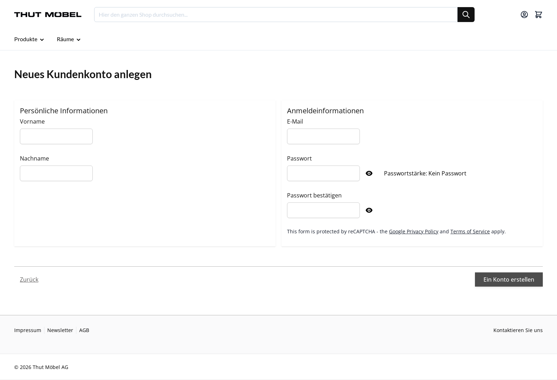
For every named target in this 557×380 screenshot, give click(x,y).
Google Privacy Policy (413, 231)
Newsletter (60, 330)
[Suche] (466, 14)
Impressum (27, 330)
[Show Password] (369, 173)
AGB (84, 330)
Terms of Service (470, 231)
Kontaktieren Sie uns (518, 330)
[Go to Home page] (47, 14)
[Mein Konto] (524, 14)
